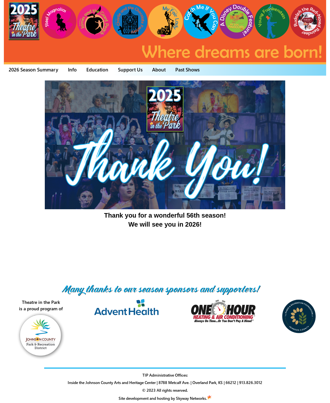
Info (72, 69)
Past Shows (187, 69)
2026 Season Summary (33, 69)
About (159, 69)
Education (97, 69)
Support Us (130, 69)
